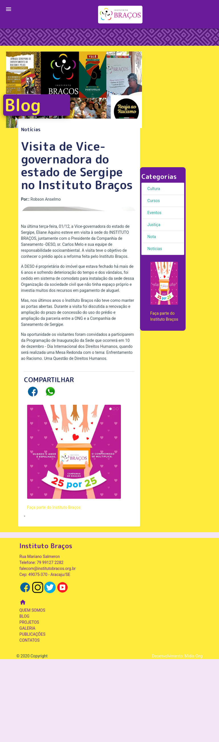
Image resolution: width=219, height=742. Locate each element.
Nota (151, 236)
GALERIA (27, 711)
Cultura (153, 188)
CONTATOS (29, 723)
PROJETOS (29, 705)
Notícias (154, 248)
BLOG (24, 699)
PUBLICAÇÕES (32, 717)
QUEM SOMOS (32, 693)
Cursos (153, 200)
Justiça (154, 224)
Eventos (154, 212)
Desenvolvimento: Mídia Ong (177, 739)
